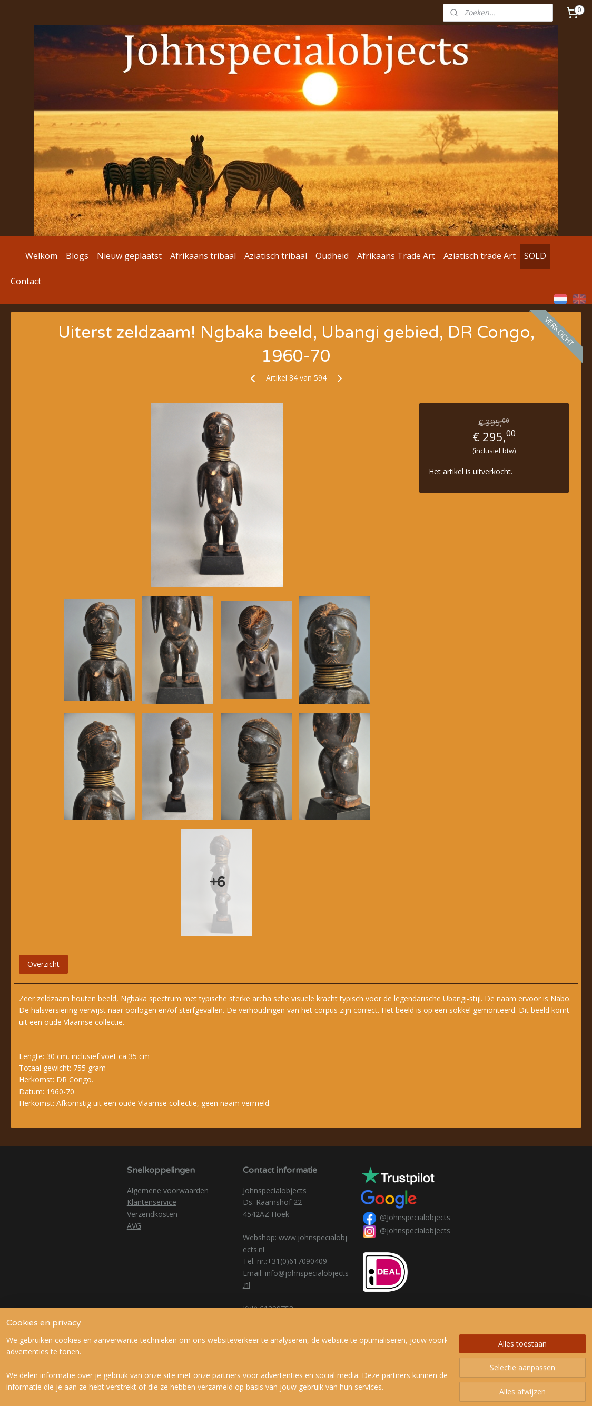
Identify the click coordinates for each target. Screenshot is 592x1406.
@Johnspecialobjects (415, 1217)
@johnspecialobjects (415, 1230)
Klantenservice (151, 1202)
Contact (26, 281)
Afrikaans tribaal (203, 256)
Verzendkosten (152, 1214)
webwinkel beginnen (325, 1387)
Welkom (41, 256)
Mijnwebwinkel (417, 1387)
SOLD (535, 256)
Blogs (77, 256)
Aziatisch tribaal (275, 256)
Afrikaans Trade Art (396, 256)
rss (285, 1387)
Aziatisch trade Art (479, 256)
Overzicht (43, 964)
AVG (134, 1226)
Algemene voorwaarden (168, 1190)
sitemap (263, 1387)
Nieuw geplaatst (129, 256)
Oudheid (332, 256)
